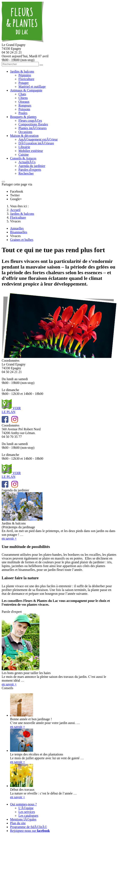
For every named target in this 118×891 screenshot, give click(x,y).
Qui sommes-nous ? (23, 804)
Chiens (23, 98)
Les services (26, 812)
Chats (22, 94)
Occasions (25, 132)
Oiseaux (23, 101)
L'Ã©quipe (26, 808)
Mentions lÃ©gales (23, 819)
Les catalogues (28, 815)
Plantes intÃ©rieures (32, 128)
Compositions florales (33, 124)
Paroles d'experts (29, 169)
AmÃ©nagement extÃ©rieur (38, 139)
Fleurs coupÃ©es (30, 120)
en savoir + (17, 726)
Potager (23, 83)
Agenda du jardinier (31, 166)
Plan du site (18, 823)
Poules (22, 113)
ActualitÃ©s (26, 162)
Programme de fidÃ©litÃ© (28, 827)
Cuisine (23, 154)
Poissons (24, 109)
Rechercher (26, 173)
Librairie (24, 147)
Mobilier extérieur (30, 151)
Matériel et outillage (32, 86)
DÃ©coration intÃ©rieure (36, 143)
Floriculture (26, 79)
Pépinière (24, 75)
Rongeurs (24, 105)
